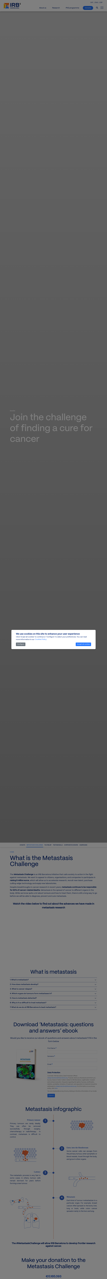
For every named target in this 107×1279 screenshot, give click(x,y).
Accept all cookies (83, 644)
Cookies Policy (41, 639)
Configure (20, 644)
